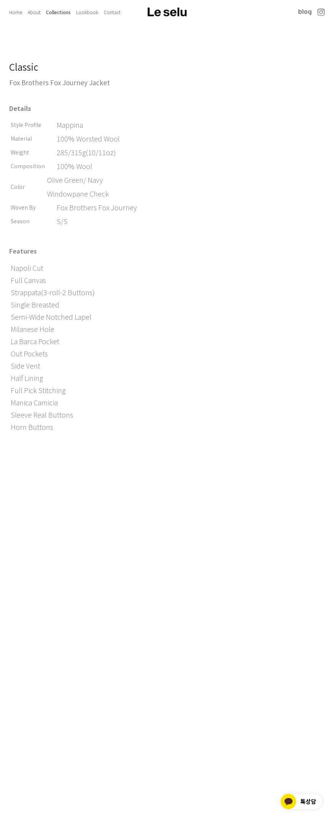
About (34, 12)
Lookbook (87, 12)
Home (15, 12)
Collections (58, 12)
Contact (112, 12)
